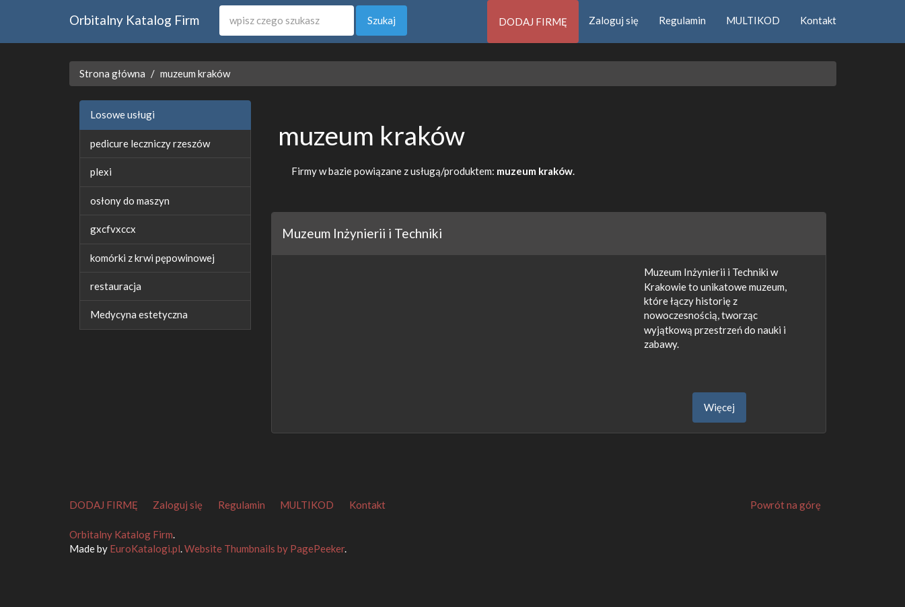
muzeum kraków (195, 73)
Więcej (719, 407)
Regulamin (682, 20)
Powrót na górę (785, 505)
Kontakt (818, 20)
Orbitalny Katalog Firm (134, 20)
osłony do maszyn (130, 200)
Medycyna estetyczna (139, 314)
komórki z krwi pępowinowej (152, 258)
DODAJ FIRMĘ (533, 21)
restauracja (115, 286)
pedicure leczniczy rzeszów (150, 143)
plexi (101, 172)
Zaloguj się (614, 20)
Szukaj (381, 20)
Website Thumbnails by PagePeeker (264, 548)
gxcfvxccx (113, 229)
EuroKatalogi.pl (145, 548)
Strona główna (112, 73)
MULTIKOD (753, 20)
